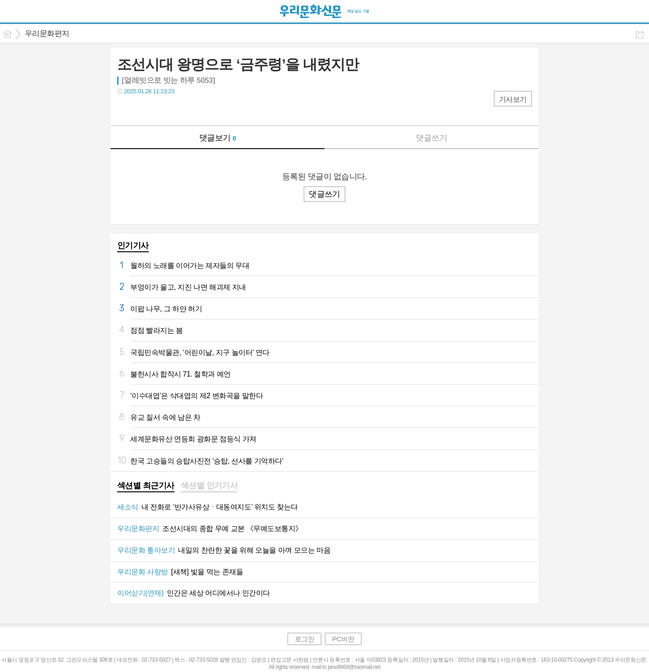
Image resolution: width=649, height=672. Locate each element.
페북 (125, 110)
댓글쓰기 (432, 137)
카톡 (161, 110)
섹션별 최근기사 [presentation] (145, 485)
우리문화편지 (47, 33)
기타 (179, 110)
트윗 (143, 110)
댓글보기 (217, 137)
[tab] (146, 486)
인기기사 (133, 245)
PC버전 (343, 639)
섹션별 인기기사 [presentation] (209, 485)
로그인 (305, 639)
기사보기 (513, 99)
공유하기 (640, 34)
